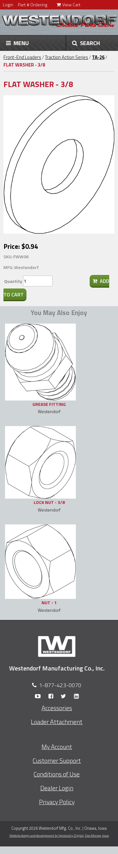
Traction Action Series (66, 57)
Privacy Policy (57, 802)
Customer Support (57, 760)
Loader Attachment (56, 722)
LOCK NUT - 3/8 (49, 502)
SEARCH (86, 42)
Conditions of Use (57, 774)
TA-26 (98, 57)
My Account (57, 747)
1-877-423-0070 (60, 685)
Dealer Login (56, 788)
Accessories (57, 708)
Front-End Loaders (22, 57)
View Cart (69, 4)
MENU (17, 42)
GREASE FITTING (49, 404)
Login (8, 4)
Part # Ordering (32, 4)
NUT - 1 (49, 602)
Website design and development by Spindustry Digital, (59, 835)
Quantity (13, 281)
